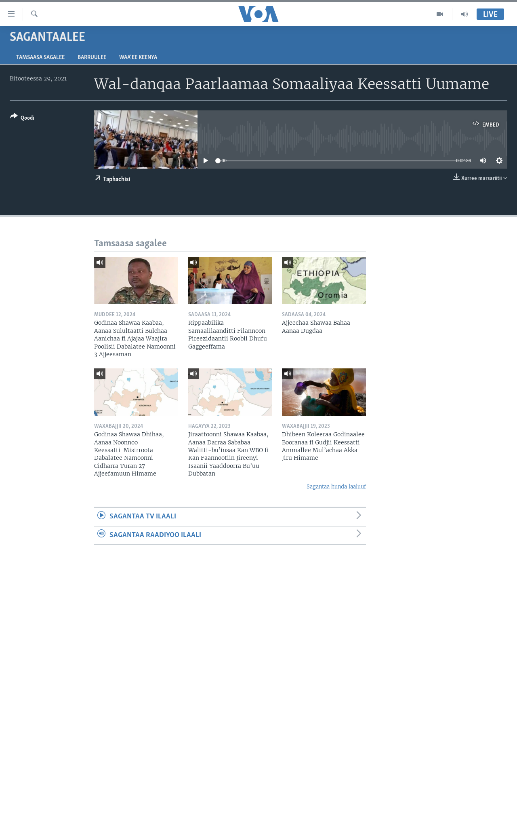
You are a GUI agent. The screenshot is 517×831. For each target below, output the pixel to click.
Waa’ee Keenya (138, 58)
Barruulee (92, 58)
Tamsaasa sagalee (40, 58)
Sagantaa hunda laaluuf (336, 486)
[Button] (22, 118)
